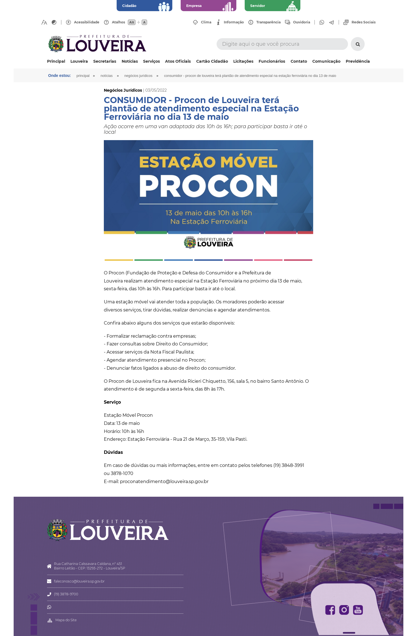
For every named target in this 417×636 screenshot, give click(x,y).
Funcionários (272, 61)
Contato (299, 61)
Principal (56, 61)
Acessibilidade (86, 22)
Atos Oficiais (178, 61)
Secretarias (104, 61)
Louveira (79, 61)
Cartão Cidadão (212, 61)
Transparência (268, 22)
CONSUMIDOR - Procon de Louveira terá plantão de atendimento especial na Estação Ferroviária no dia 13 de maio (250, 76)
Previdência (358, 61)
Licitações (243, 61)
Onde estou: (59, 75)
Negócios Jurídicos (138, 76)
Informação (234, 22)
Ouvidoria (301, 22)
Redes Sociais (364, 22)
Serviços (151, 61)
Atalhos (118, 22)
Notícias (130, 61)
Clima (206, 22)
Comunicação (326, 61)
